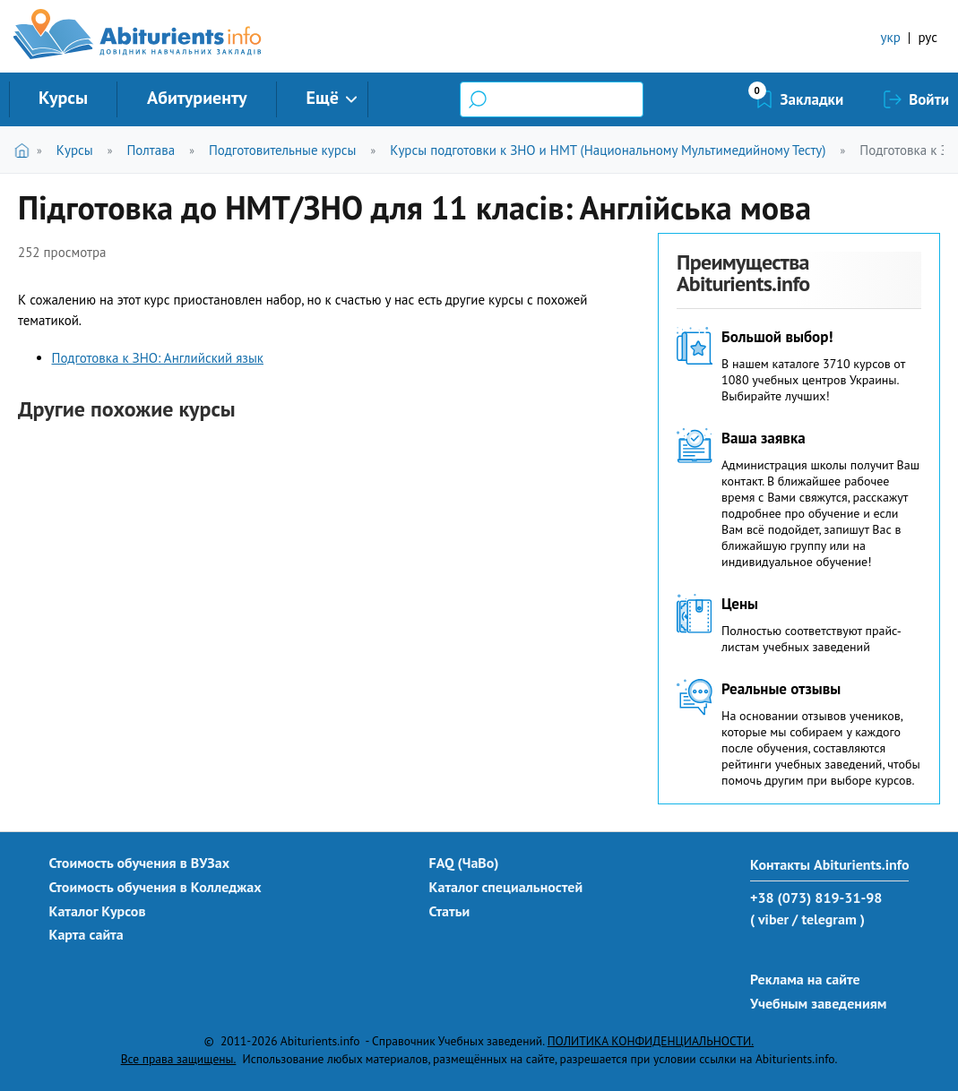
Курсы (63, 97)
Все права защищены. (179, 1059)
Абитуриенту (197, 97)
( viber (769, 919)
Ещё (322, 97)
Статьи (449, 911)
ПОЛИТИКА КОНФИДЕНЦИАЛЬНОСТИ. (651, 1041)
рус (927, 37)
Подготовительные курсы (283, 150)
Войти (929, 99)
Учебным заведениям (818, 1003)
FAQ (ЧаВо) (464, 863)
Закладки (812, 99)
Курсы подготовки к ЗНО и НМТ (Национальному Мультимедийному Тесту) (607, 150)
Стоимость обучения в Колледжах (155, 887)
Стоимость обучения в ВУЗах (139, 863)
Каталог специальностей (506, 887)
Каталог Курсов (97, 911)
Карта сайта (86, 934)
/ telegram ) (828, 919)
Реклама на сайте (805, 979)
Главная (26, 150)
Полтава (150, 150)
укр (891, 37)
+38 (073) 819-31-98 (816, 897)
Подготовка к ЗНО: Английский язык (158, 357)
